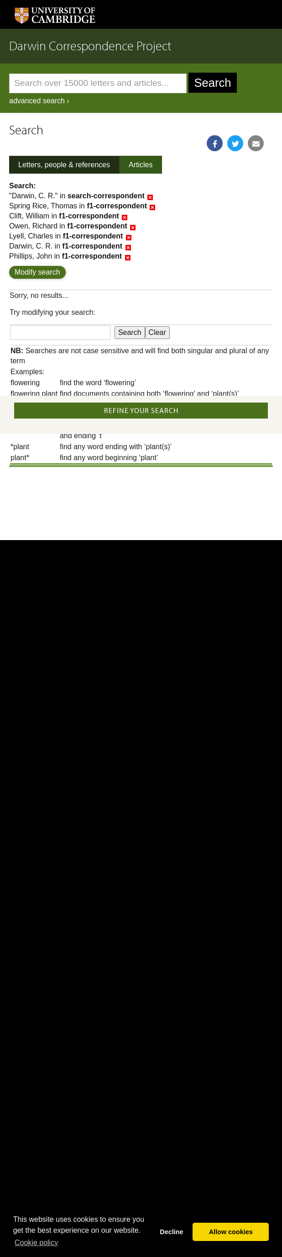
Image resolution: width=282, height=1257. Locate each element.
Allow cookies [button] (231, 1232)
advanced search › (39, 101)
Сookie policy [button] (36, 1242)
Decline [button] (171, 1232)
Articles (140, 165)
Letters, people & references (64, 165)
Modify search (37, 272)
